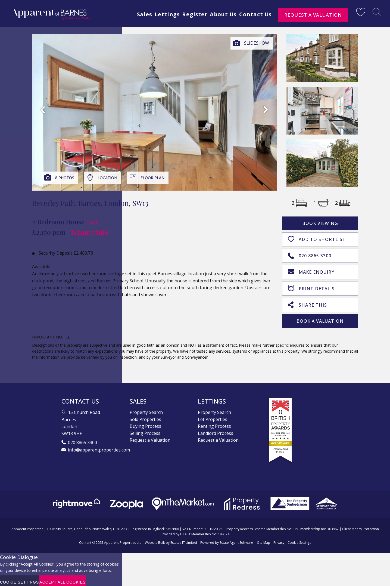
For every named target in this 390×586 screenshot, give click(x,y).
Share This (307, 302)
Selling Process (145, 430)
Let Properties (212, 416)
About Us (220, 14)
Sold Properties (145, 416)
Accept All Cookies (62, 579)
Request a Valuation (313, 15)
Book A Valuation (320, 318)
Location (107, 177)
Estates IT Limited (183, 539)
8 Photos (64, 177)
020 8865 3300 (309, 254)
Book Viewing (320, 223)
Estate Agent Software (236, 539)
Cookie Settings (299, 539)
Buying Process (145, 423)
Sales (134, 14)
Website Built (155, 539)
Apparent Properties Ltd (123, 539)
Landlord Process (215, 430)
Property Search (146, 409)
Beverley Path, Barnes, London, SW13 (90, 203)
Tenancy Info (89, 232)
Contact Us (255, 14)
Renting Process (214, 423)
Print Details (311, 285)
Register (189, 14)
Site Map (263, 539)
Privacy (278, 539)
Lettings (159, 14)
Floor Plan (152, 177)
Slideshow (256, 43)
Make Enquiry (311, 270)
